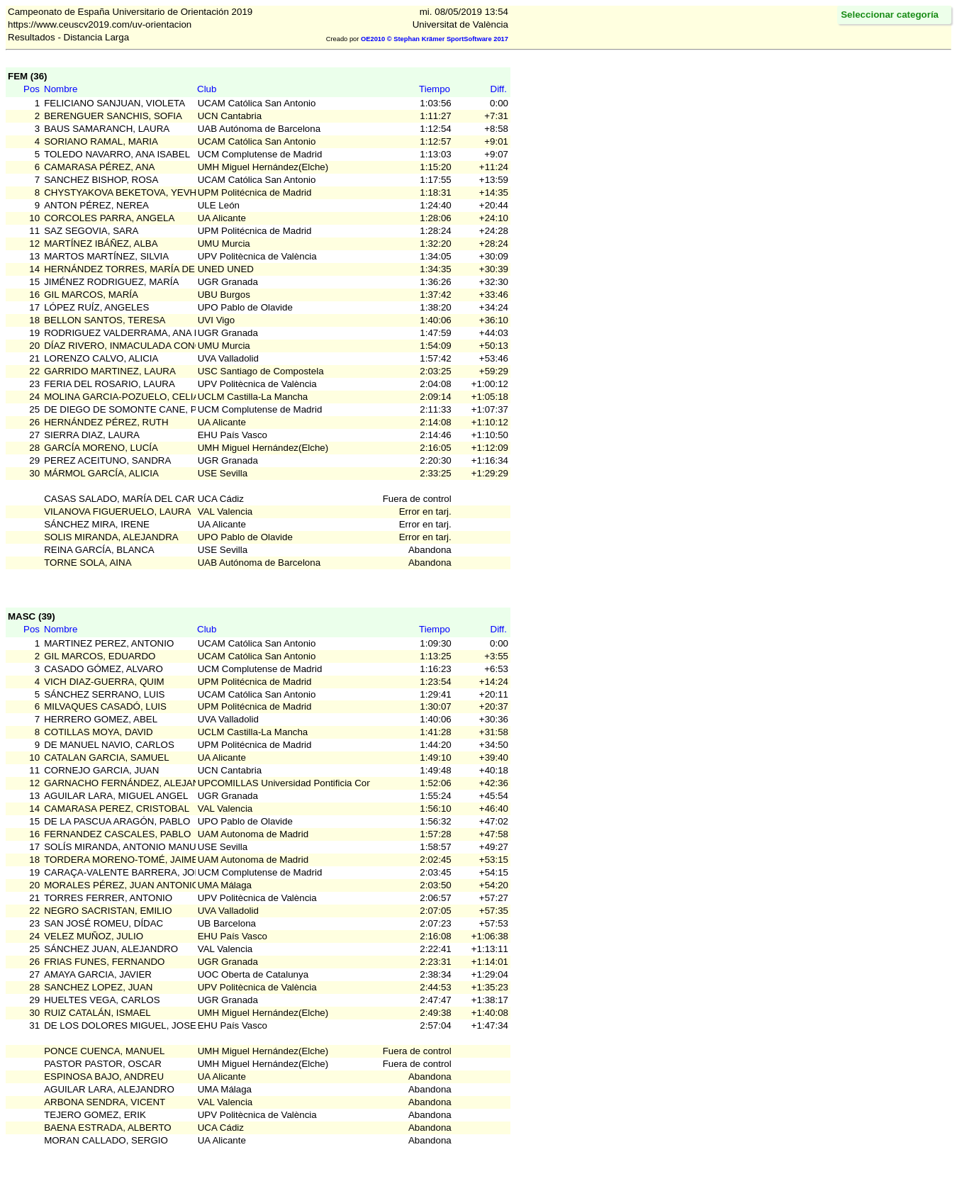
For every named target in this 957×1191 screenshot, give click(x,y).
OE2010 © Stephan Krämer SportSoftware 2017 (434, 39)
